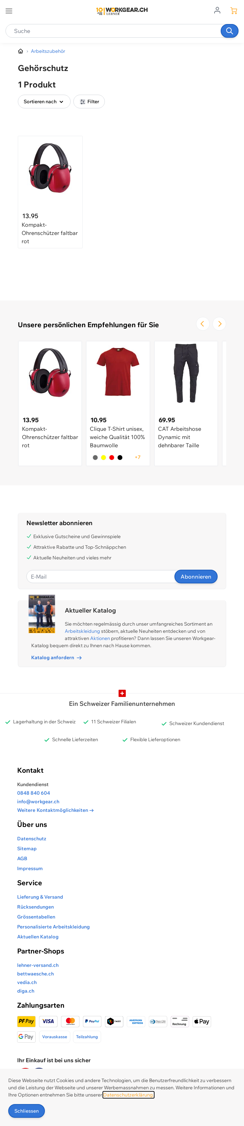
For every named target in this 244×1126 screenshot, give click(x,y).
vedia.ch (27, 982)
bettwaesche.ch (35, 974)
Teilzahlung (87, 1036)
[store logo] (122, 11)
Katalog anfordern (56, 657)
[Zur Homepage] (21, 51)
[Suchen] (230, 31)
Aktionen (100, 638)
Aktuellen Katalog (38, 937)
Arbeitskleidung (82, 631)
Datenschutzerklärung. (128, 1095)
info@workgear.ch (38, 801)
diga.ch (25, 991)
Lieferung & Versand (40, 897)
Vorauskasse (54, 1036)
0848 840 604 (33, 793)
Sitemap (27, 848)
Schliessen (26, 1111)
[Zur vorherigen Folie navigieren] (203, 324)
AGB (22, 858)
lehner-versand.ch (38, 965)
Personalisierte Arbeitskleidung (53, 927)
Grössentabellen (36, 917)
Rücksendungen (35, 907)
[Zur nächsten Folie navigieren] (219, 324)
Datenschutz (31, 838)
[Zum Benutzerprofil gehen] (219, 9)
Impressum (30, 868)
